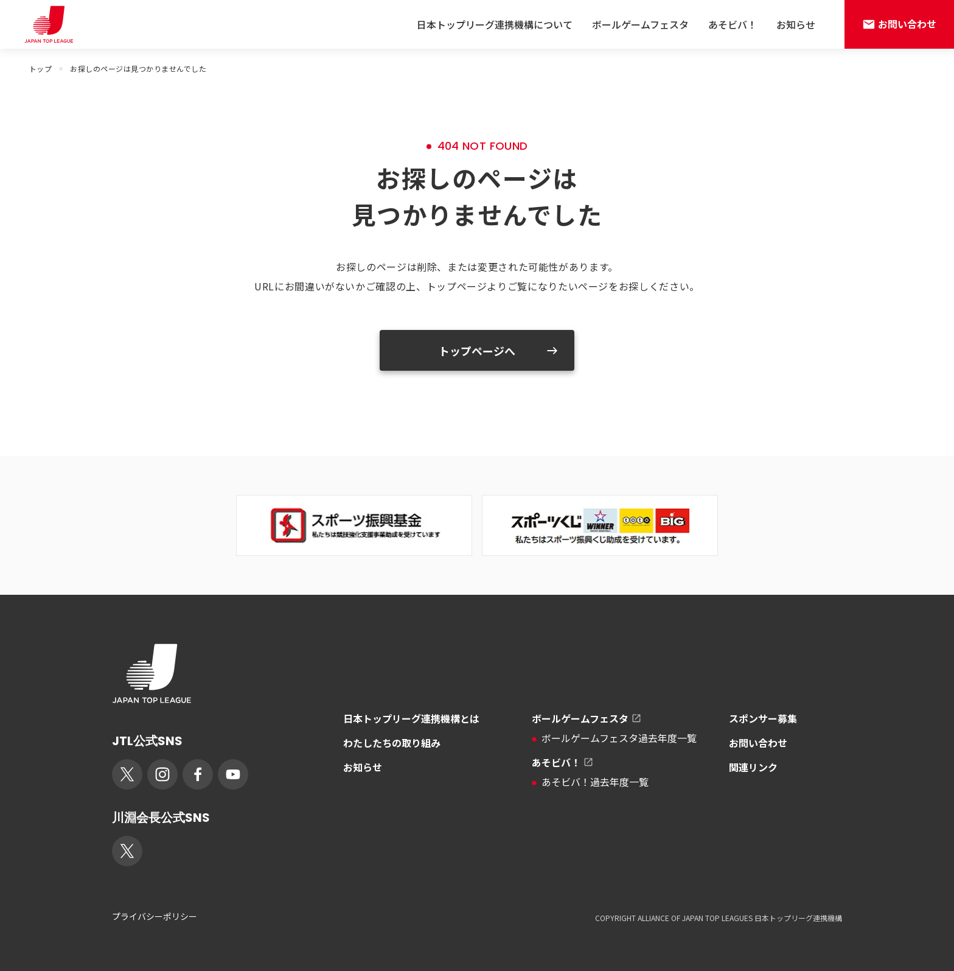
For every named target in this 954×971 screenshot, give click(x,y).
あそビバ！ (732, 24)
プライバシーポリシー (154, 916)
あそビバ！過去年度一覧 (590, 781)
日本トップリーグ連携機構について (495, 24)
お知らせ (795, 24)
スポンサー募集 (763, 718)
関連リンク (753, 767)
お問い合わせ (758, 742)
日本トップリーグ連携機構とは (411, 718)
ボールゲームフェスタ (640, 24)
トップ (40, 68)
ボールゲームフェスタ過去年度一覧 (614, 738)
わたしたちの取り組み (391, 742)
